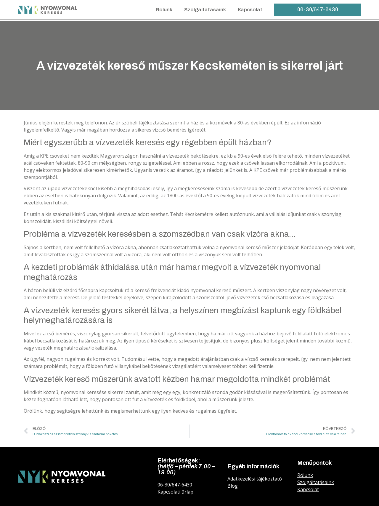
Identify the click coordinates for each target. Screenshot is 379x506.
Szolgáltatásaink (205, 9)
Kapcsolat (250, 9)
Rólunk (164, 9)
